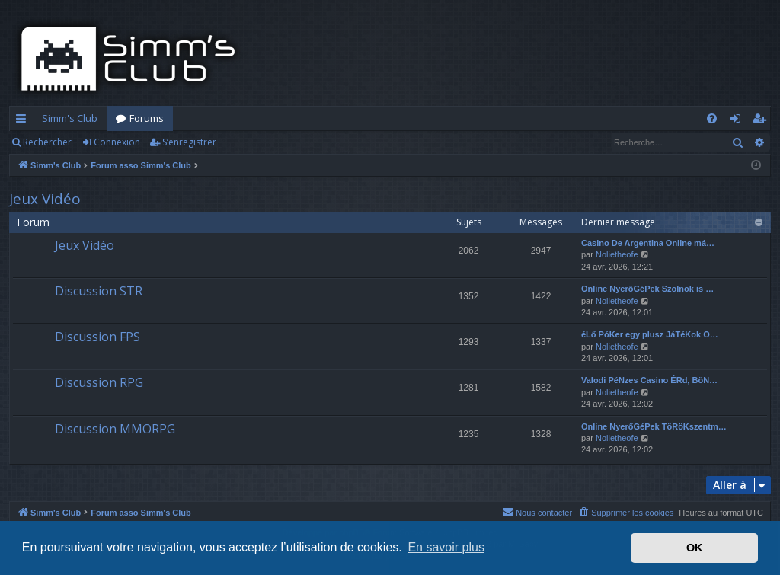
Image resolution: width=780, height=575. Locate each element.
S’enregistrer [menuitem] (762, 121)
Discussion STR (98, 291)
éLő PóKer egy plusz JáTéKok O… (649, 334)
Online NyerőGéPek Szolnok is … (647, 288)
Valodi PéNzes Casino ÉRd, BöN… (649, 380)
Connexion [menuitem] (738, 121)
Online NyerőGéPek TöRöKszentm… (654, 426)
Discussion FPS (97, 336)
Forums (146, 118)
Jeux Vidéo (45, 199)
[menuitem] (712, 118)
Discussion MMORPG (115, 428)
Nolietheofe (617, 254)
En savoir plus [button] (446, 547)
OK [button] (694, 547)
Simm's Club (70, 118)
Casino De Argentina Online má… (647, 243)
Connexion (117, 142)
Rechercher (47, 142)
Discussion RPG (99, 382)
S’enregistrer (189, 142)
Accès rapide (24, 121)
